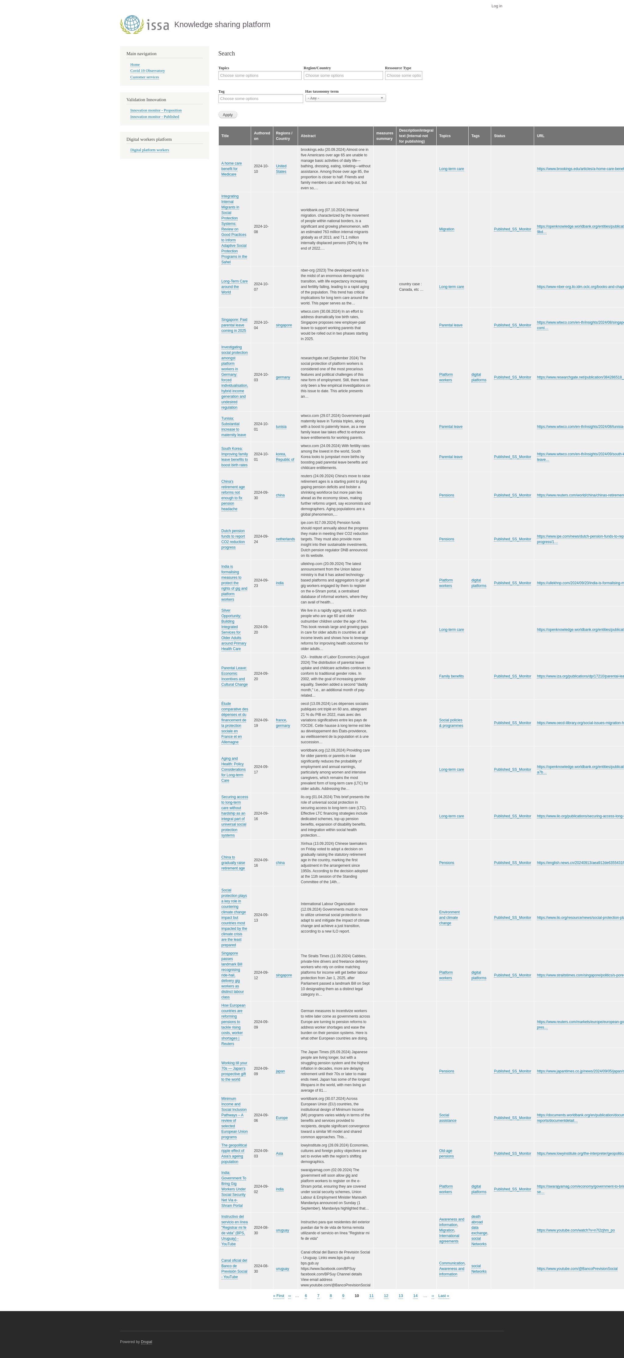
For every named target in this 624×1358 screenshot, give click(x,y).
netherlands (285, 539)
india (280, 583)
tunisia (281, 427)
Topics (223, 68)
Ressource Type (398, 68)
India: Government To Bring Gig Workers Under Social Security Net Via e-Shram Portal (234, 1189)
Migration (446, 229)
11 (371, 1295)
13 (401, 1295)
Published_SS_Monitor (512, 229)
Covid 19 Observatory (147, 71)
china (280, 495)
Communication (452, 1263)
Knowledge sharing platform (222, 24)
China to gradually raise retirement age (233, 862)
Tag (221, 91)
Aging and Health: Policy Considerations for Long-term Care (234, 769)
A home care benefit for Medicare (232, 168)
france (281, 720)
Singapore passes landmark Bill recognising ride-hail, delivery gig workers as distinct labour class (233, 975)
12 (386, 1295)
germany (283, 377)
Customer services (144, 77)
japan (280, 1071)
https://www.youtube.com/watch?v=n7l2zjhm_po (576, 1230)
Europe (282, 1118)
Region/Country (317, 68)
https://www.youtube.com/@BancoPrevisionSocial (577, 1269)
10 (357, 1296)
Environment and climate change (449, 917)
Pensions (446, 495)
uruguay (282, 1230)
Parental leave (451, 325)
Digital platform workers (149, 150)
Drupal (146, 1342)
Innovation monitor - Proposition (156, 110)
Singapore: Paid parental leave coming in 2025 (234, 325)
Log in (496, 6)
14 (415, 1295)
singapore (284, 325)
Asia (279, 1153)
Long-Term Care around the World (235, 286)
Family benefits (451, 676)
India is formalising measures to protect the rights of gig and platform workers (234, 583)
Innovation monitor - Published (154, 117)
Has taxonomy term (322, 91)
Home (135, 64)
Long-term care (451, 169)
